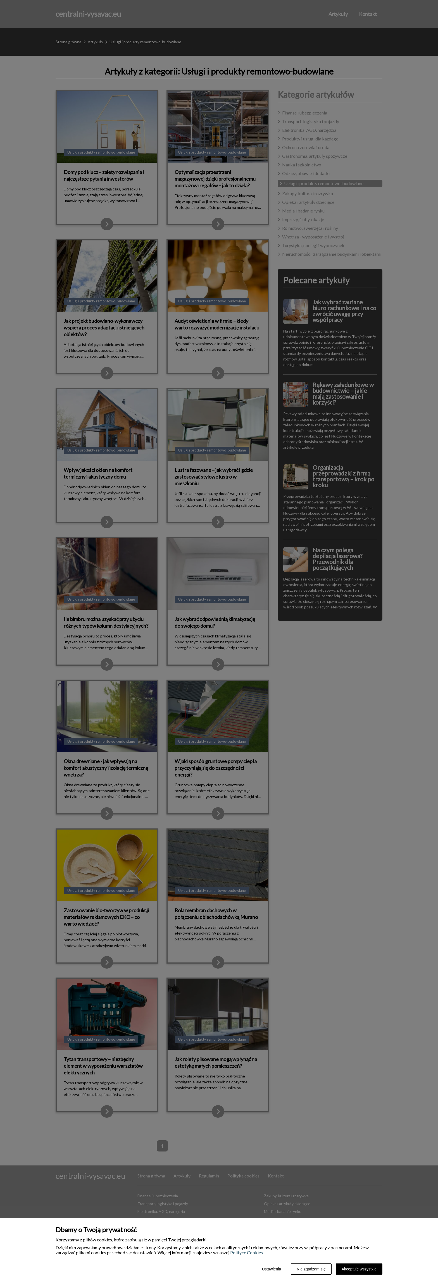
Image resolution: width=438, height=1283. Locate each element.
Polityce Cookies (246, 1252)
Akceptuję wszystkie (359, 1269)
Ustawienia (271, 1269)
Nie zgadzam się (311, 1269)
